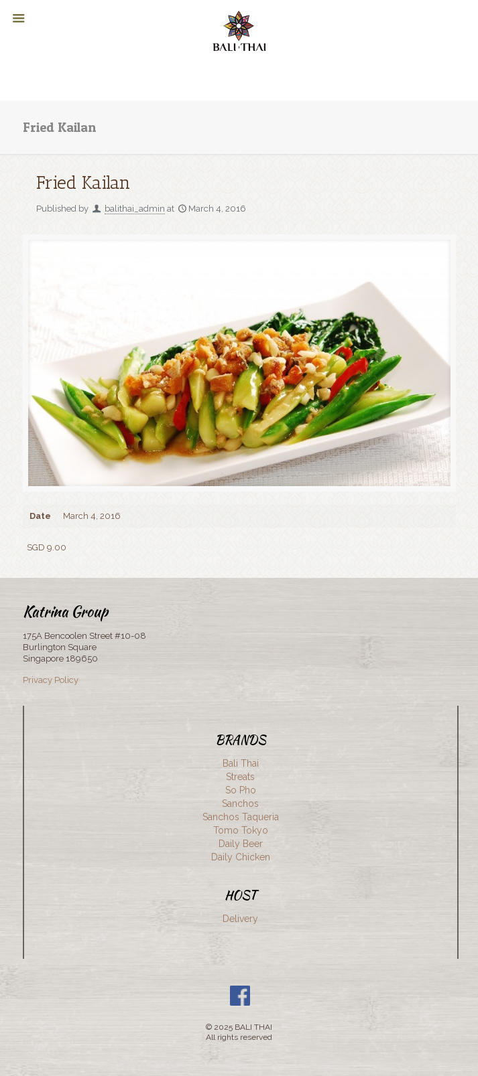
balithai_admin (135, 209)
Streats (240, 776)
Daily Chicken (240, 857)
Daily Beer (241, 843)
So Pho (240, 790)
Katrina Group (65, 611)
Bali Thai (241, 763)
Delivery (240, 918)
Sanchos (240, 803)
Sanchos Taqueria (240, 817)
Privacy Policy (50, 680)
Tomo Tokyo (240, 830)
